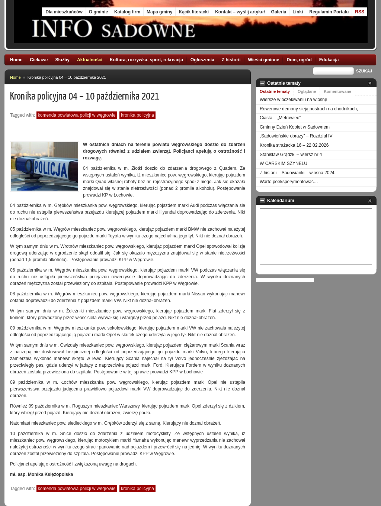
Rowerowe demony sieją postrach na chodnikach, (309, 108)
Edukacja (329, 59)
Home (16, 59)
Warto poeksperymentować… (289, 181)
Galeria (278, 11)
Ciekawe (39, 59)
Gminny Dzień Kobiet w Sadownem (295, 127)
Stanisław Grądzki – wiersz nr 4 (291, 154)
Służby (62, 59)
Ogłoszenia (202, 59)
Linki (297, 11)
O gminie (98, 11)
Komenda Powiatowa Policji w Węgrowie (77, 115)
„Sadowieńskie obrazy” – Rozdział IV (296, 136)
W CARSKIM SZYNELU (283, 163)
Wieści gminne (263, 59)
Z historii (231, 59)
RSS (359, 11)
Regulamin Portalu (329, 11)
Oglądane (307, 91)
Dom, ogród (298, 59)
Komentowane (337, 91)
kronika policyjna (137, 115)
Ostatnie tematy (275, 91)
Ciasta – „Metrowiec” (280, 117)
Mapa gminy (159, 11)
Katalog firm (127, 11)
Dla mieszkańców (63, 11)
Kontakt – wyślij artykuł (240, 11)
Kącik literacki (194, 11)
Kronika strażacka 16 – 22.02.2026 (294, 145)
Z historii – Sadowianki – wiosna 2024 (297, 172)
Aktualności (89, 59)
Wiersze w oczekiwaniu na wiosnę (293, 99)
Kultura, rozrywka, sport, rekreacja (146, 59)
